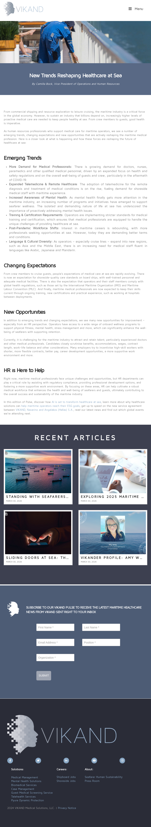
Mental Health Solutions (26, 781)
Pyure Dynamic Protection (27, 800)
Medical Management (24, 777)
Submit (44, 675)
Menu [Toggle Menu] (135, 9)
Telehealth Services (23, 796)
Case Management (22, 789)
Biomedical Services (24, 785)
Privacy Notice (67, 808)
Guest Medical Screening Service (32, 792)
